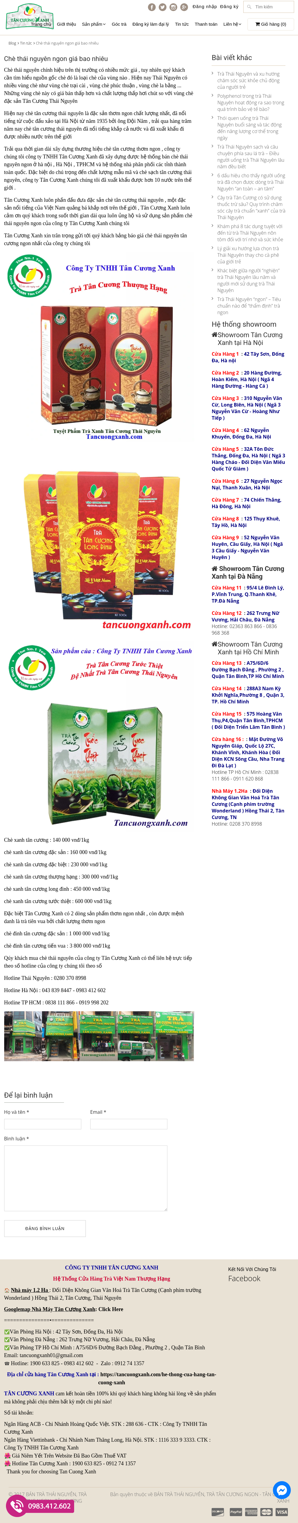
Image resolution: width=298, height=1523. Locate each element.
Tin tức (182, 24)
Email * (98, 1112)
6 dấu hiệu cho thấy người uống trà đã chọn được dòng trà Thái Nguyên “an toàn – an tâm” (248, 182)
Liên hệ (232, 24)
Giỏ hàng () (270, 24)
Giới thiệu (66, 24)
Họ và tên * (16, 1112)
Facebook (244, 1278)
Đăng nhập (204, 6)
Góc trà (119, 24)
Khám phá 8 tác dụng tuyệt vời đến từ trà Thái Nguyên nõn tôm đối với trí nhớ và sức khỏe (247, 233)
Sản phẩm (94, 24)
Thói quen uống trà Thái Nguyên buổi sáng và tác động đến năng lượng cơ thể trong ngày (247, 128)
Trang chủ (41, 24)
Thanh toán (206, 24)
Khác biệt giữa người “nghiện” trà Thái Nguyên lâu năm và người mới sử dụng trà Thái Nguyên (245, 280)
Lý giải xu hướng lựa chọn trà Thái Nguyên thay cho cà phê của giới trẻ (245, 255)
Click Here (110, 1309)
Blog (12, 43)
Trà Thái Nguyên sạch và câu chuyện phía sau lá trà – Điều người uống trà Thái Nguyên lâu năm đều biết (248, 156)
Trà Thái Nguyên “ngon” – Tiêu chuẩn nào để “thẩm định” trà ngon (246, 306)
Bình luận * (16, 1138)
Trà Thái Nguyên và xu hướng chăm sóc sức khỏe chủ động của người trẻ (245, 80)
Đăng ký (229, 6)
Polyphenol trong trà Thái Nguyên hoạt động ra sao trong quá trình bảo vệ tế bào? (248, 102)
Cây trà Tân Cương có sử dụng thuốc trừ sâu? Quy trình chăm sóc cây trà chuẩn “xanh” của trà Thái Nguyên (248, 207)
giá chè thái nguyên (158, 236)
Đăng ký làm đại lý (150, 24)
